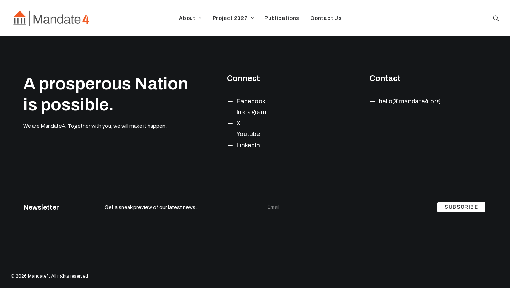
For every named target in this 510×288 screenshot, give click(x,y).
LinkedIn (248, 145)
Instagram (251, 112)
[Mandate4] (51, 18)
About (190, 18)
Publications (282, 18)
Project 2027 (233, 18)
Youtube (248, 134)
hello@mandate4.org (409, 101)
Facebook (250, 101)
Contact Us (326, 18)
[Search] (496, 18)
